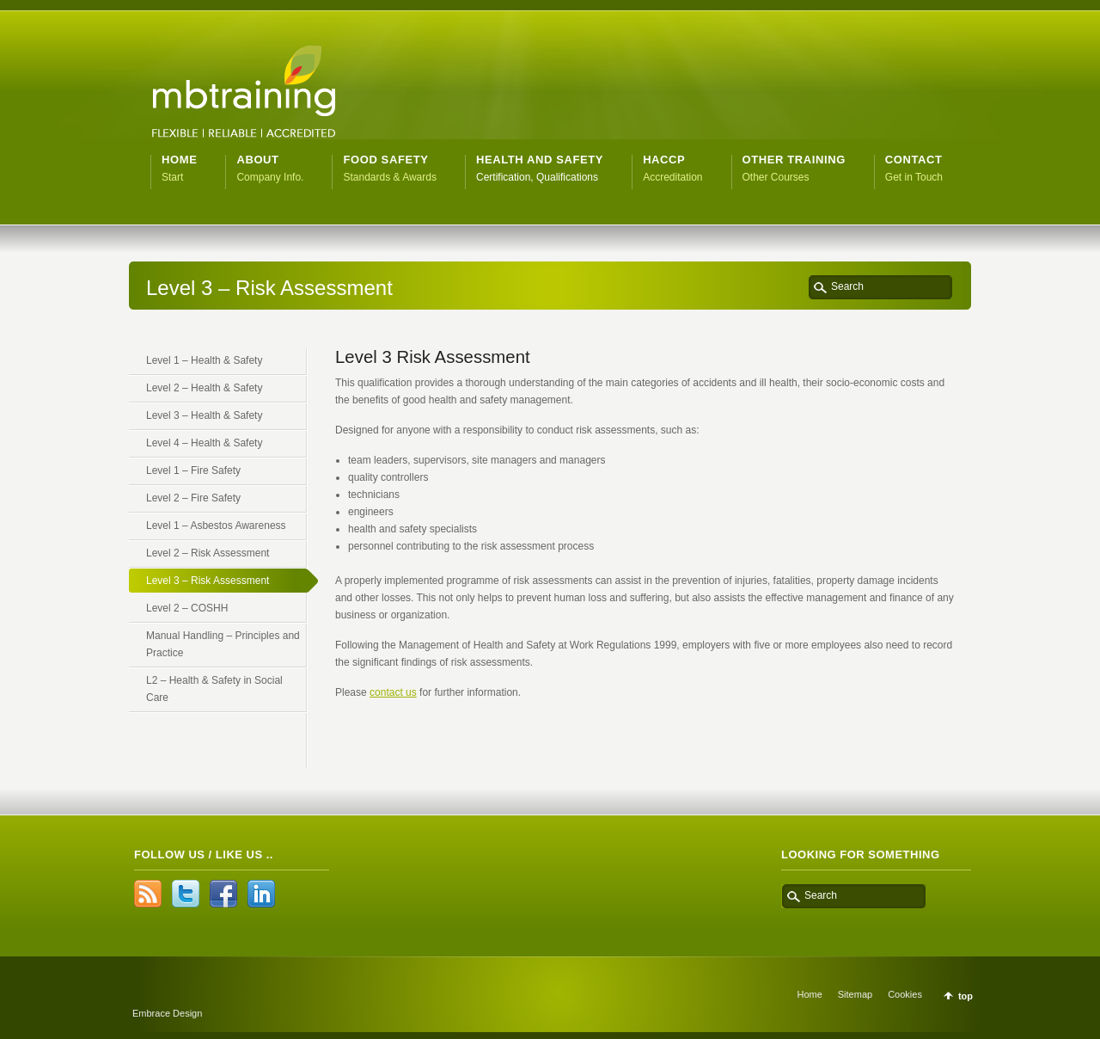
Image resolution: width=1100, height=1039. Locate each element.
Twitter (185, 893)
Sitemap (855, 994)
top (965, 996)
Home (809, 994)
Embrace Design (167, 1013)
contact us (393, 692)
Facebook (223, 893)
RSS (148, 893)
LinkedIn (261, 893)
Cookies (905, 994)
